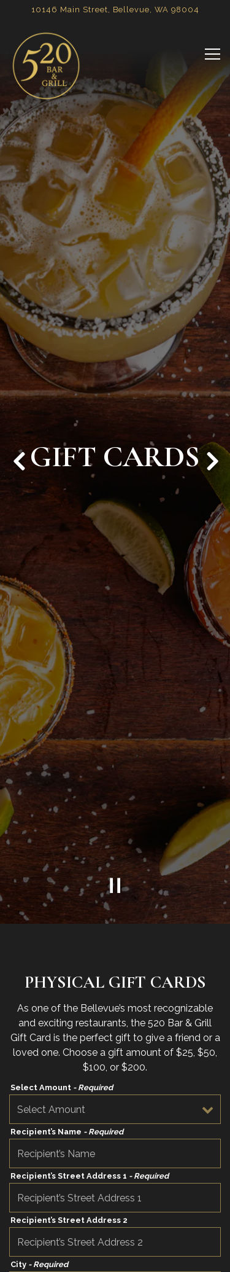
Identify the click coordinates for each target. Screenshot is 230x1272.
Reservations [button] (115, 1257)
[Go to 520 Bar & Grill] (115, 9)
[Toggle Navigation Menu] (212, 54)
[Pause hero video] (115, 832)
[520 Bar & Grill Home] (46, 66)
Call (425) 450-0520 (115, 1227)
